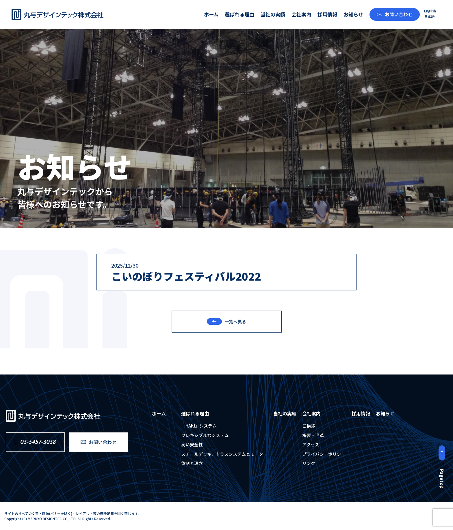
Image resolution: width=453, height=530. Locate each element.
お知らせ (353, 14)
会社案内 (301, 14)
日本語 (429, 16)
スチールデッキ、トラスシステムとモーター (224, 454)
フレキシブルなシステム (205, 435)
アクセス (310, 444)
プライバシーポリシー (324, 454)
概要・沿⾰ (313, 435)
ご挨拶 (308, 426)
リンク (308, 463)
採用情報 (327, 14)
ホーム (211, 14)
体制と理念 (192, 463)
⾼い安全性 (192, 444)
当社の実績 (273, 14)
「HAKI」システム (199, 426)
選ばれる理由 (239, 14)
